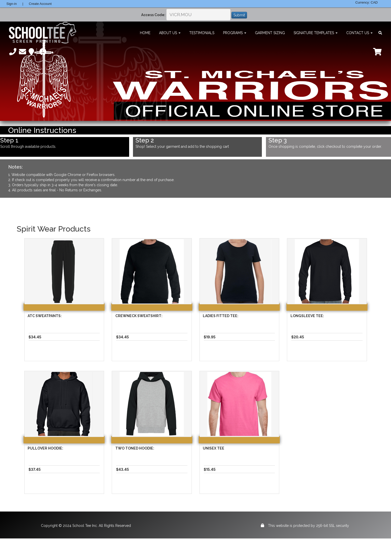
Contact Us (359, 33)
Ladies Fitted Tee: (220, 316)
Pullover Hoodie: (45, 448)
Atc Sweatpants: (45, 316)
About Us (170, 33)
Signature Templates (316, 33)
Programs (234, 33)
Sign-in (11, 4)
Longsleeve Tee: (307, 316)
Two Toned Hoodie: (134, 448)
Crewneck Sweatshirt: (138, 316)
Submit (239, 15)
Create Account (40, 4)
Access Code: (153, 15)
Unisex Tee (213, 448)
